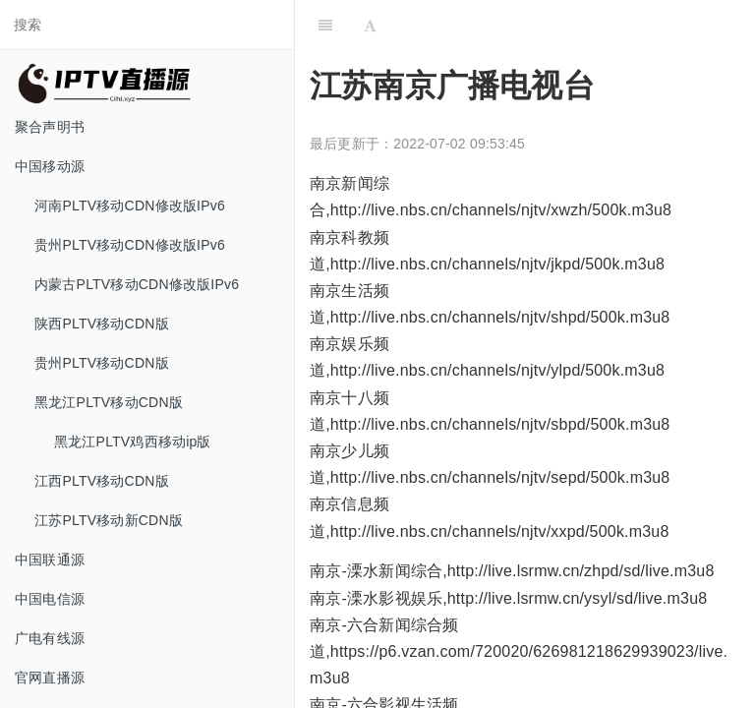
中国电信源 (50, 599)
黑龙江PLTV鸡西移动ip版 (132, 441)
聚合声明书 (50, 127)
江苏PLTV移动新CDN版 (108, 520)
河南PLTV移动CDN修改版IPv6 (129, 205)
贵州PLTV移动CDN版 (101, 363)
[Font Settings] (370, 24)
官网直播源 (50, 677)
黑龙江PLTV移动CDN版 (108, 402)
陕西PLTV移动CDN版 (101, 323)
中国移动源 (50, 166)
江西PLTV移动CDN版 (101, 481)
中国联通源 (50, 559)
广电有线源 (50, 638)
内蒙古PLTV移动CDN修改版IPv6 (136, 284)
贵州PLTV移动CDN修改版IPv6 (129, 245)
